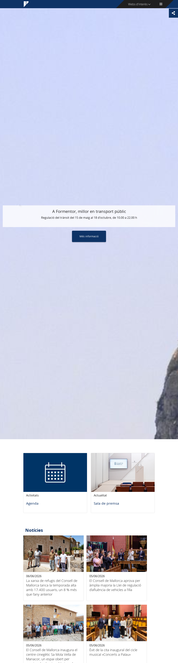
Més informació (89, 236)
